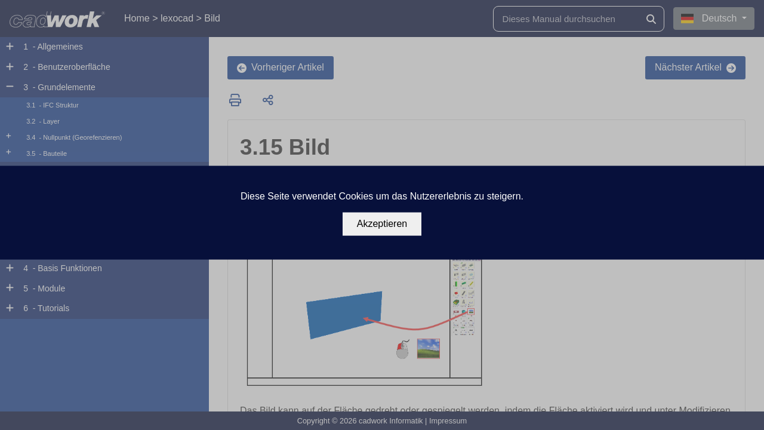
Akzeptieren (382, 224)
